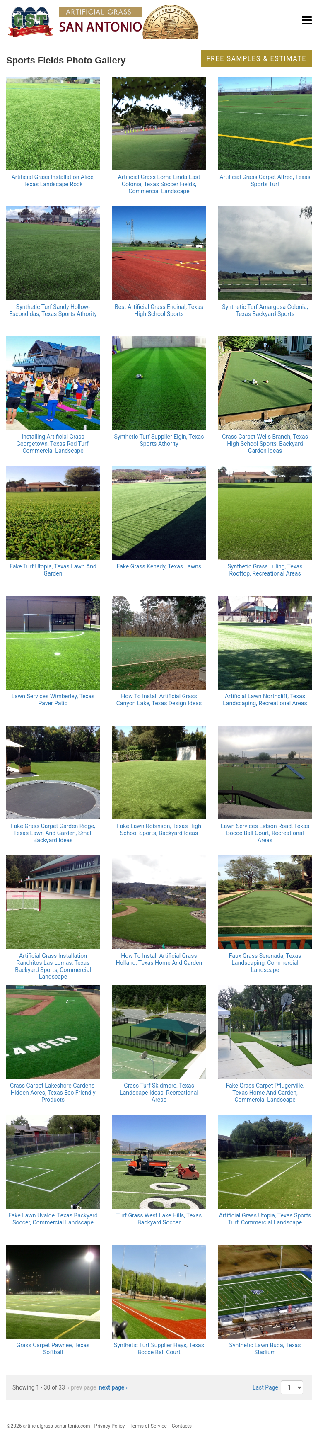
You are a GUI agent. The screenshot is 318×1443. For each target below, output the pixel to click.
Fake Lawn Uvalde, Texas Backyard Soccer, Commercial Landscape (53, 1219)
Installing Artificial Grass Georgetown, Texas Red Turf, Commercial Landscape (53, 443)
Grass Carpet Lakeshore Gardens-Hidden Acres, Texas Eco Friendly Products (53, 1092)
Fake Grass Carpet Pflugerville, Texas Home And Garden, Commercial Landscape (265, 1092)
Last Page (265, 1387)
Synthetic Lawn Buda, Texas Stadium (265, 1349)
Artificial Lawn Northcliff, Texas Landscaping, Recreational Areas (265, 700)
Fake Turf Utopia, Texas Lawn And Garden (53, 570)
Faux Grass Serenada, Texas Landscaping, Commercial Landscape (265, 962)
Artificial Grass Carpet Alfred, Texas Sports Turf (265, 180)
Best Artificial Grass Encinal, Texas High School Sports (159, 310)
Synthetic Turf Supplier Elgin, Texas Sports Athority (159, 440)
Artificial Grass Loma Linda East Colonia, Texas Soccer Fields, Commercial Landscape (159, 184)
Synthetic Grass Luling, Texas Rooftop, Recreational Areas (265, 570)
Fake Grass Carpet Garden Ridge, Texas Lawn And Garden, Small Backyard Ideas (53, 833)
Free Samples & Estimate (256, 59)
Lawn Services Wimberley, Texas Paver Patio (53, 700)
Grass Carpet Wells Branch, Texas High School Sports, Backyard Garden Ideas (265, 443)
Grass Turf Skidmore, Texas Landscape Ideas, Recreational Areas (159, 1092)
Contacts (182, 1426)
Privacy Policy (109, 1426)
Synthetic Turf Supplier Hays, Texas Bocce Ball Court (159, 1349)
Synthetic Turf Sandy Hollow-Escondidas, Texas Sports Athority (53, 310)
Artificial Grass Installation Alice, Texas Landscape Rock (53, 180)
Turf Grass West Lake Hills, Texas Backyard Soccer (159, 1219)
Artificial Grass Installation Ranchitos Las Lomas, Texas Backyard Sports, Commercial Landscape (53, 966)
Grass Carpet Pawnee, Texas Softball (53, 1349)
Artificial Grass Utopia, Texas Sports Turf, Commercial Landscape (265, 1219)
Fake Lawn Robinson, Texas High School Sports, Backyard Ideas (159, 829)
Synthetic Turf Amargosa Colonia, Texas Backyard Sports (265, 310)
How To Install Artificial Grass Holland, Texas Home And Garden (159, 959)
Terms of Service (148, 1426)
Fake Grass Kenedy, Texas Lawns (159, 566)
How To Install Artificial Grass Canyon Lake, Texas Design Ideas (159, 700)
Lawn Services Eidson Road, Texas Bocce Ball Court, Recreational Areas (265, 833)
